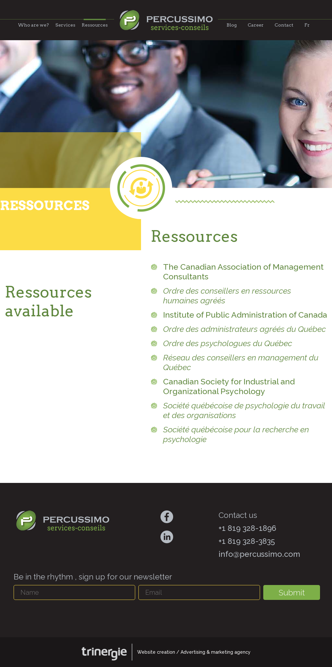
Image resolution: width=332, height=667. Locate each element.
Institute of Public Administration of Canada (245, 315)
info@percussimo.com (259, 554)
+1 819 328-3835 (247, 541)
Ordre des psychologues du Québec (227, 343)
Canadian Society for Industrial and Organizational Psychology (229, 386)
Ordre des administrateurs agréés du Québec (244, 329)
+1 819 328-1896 (247, 528)
